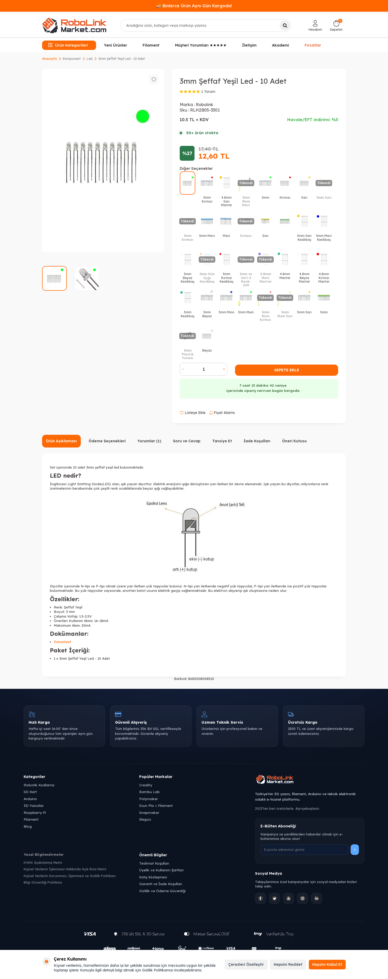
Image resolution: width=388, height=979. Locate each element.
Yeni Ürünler (115, 45)
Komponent (72, 59)
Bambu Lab (149, 791)
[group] (103, 160)
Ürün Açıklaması (61, 441)
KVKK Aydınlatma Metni (43, 862)
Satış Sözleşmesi (153, 877)
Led (89, 59)
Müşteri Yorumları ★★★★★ (200, 45)
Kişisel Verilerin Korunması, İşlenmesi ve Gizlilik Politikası (70, 876)
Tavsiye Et (222, 441)
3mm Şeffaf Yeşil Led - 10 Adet (121, 59)
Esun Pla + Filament (156, 805)
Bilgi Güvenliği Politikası (43, 882)
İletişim (249, 45)
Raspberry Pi (35, 812)
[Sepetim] (336, 25)
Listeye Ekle (192, 412)
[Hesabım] (315, 25)
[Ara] (285, 25)
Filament (151, 45)
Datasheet (62, 642)
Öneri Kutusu (294, 441)
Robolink (204, 104)
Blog (28, 826)
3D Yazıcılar (34, 805)
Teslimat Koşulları (154, 863)
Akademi (280, 45)
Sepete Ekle (286, 370)
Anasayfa (49, 59)
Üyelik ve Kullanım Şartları (161, 870)
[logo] (74, 25)
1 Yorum (208, 91)
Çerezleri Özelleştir (246, 964)
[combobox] (205, 25)
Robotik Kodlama (39, 785)
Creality (145, 785)
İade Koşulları (257, 441)
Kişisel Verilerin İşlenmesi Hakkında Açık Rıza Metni (65, 869)
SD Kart (30, 791)
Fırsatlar (313, 45)
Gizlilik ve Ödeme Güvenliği (162, 891)
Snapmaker (149, 812)
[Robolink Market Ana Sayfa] (309, 780)
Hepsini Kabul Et (327, 964)
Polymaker (148, 798)
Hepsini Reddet (288, 964)
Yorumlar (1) (149, 441)
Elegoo (145, 819)
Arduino (30, 798)
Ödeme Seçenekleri (107, 441)
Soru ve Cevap (186, 441)
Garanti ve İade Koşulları (160, 883)
